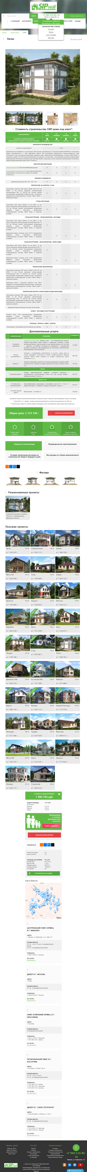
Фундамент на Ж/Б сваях (31, 340)
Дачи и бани (11, 1153)
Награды (33, 1150)
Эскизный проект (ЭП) (12, 167)
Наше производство (33, 1155)
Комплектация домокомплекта (55, 1155)
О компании (33, 1157)
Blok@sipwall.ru (31, 960)
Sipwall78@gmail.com (33, 1135)
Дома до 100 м (11, 1148)
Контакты (55, 1148)
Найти (33, 16)
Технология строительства (55, 1152)
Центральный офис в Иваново (51, 26)
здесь (33, 358)
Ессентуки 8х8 (78, 39)
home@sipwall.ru (31, 1045)
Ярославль (51, 38)
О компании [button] (15, 21)
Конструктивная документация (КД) (16, 171)
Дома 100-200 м (12, 1150)
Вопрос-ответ (67, 21)
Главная (4, 32)
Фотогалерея (26, 21)
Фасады (78, 21)
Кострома (51, 29)
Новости (33, 1148)
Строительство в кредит (43, 873)
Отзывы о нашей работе (33, 1152)
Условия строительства (75, 15)
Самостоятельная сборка (55, 1157)
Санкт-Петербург (51, 35)
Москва (51, 32)
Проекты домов (14, 32)
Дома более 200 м (11, 1152)
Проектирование (55, 1153)
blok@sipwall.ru (31, 1000)
